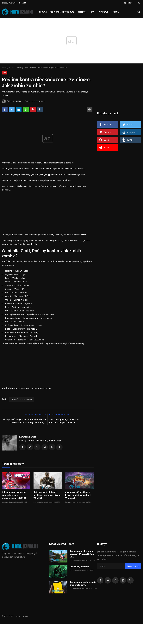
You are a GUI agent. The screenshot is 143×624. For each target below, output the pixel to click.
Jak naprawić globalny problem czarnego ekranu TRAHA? (47, 495)
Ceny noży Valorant (79, 567)
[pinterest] (115, 580)
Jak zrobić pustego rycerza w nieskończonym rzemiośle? (64, 421)
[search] (138, 11)
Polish (128, 3)
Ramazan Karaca (27, 436)
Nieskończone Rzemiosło (21, 399)
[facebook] (100, 580)
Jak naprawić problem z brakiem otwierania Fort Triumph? (78, 495)
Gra (12, 67)
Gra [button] (93, 12)
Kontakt (22, 3)
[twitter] (108, 580)
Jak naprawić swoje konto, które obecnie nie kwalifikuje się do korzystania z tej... (24, 421)
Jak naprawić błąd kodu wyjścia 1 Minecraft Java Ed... (82, 554)
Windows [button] (104, 12)
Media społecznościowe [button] (62, 12)
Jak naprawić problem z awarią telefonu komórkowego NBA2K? (14, 495)
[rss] (130, 580)
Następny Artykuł (59, 414)
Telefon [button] (83, 12)
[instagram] (123, 580)
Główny (43, 12)
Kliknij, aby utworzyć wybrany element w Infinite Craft (26, 388)
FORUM (116, 12)
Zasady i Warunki (9, 3)
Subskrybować (133, 566)
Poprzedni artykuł (35, 414)
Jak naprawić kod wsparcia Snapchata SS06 (83, 583)
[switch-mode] (138, 3)
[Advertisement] (48, 211)
